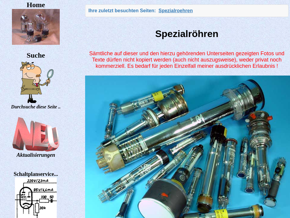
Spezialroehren (176, 10)
